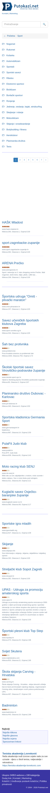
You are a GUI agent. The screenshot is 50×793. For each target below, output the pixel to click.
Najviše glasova (10, 735)
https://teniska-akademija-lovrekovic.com (21, 765)
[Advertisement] (25, 192)
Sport (20, 36)
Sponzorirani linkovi (12, 742)
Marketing (14, 14)
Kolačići (5, 781)
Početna (9, 36)
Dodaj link (6, 778)
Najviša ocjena (10, 738)
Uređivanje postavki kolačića (24, 781)
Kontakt (5, 14)
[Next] (46, 160)
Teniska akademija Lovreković (19, 753)
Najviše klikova (10, 732)
